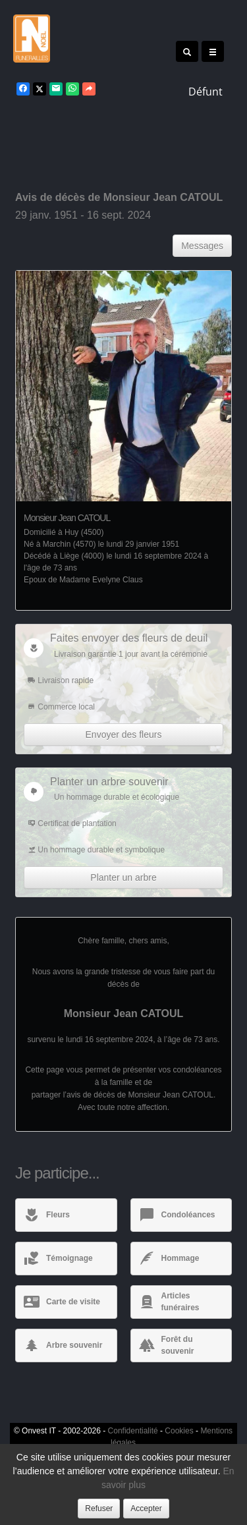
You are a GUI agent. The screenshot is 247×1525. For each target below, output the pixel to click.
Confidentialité (133, 1430)
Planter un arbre (123, 877)
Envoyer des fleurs (124, 734)
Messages (202, 245)
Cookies (179, 1430)
